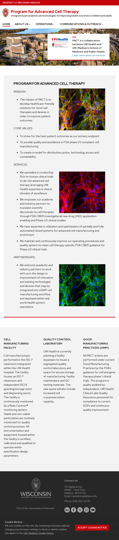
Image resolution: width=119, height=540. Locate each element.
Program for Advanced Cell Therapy (45, 11)
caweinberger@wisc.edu (84, 496)
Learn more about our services (88, 55)
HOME (6, 24)
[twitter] (80, 510)
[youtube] (92, 510)
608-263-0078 (81, 501)
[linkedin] (67, 510)
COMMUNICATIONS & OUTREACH (82, 24)
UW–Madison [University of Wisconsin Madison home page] (21, 2)
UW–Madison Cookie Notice (38, 533)
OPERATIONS (45, 24)
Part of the (36, 508)
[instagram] (86, 510)
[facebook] (73, 510)
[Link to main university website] (35, 498)
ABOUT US (23, 24)
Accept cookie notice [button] (92, 527)
